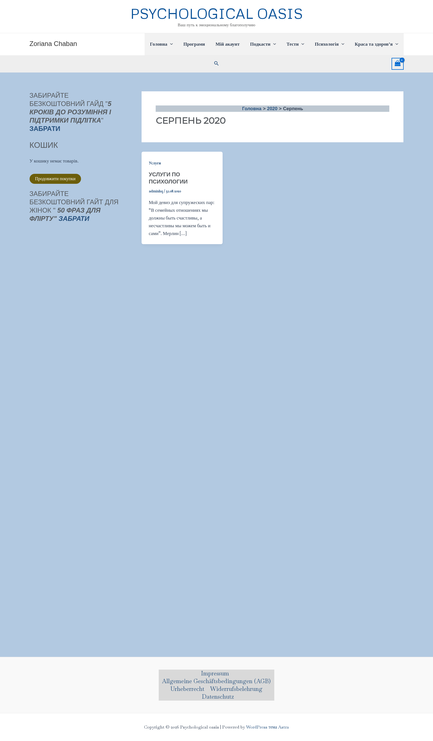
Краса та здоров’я (377, 44)
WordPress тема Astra (267, 727)
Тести (298, 44)
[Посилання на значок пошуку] (216, 64)
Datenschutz (218, 696)
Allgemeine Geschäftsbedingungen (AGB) (216, 681)
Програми (200, 44)
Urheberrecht (187, 689)
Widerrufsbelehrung (236, 689)
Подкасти (267, 44)
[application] (177, 44)
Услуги (155, 163)
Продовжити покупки (55, 179)
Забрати (74, 218)
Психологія (331, 44)
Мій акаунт (232, 44)
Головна (168, 44)
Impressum (215, 673)
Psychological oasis (216, 13)
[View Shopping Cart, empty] (398, 64)
